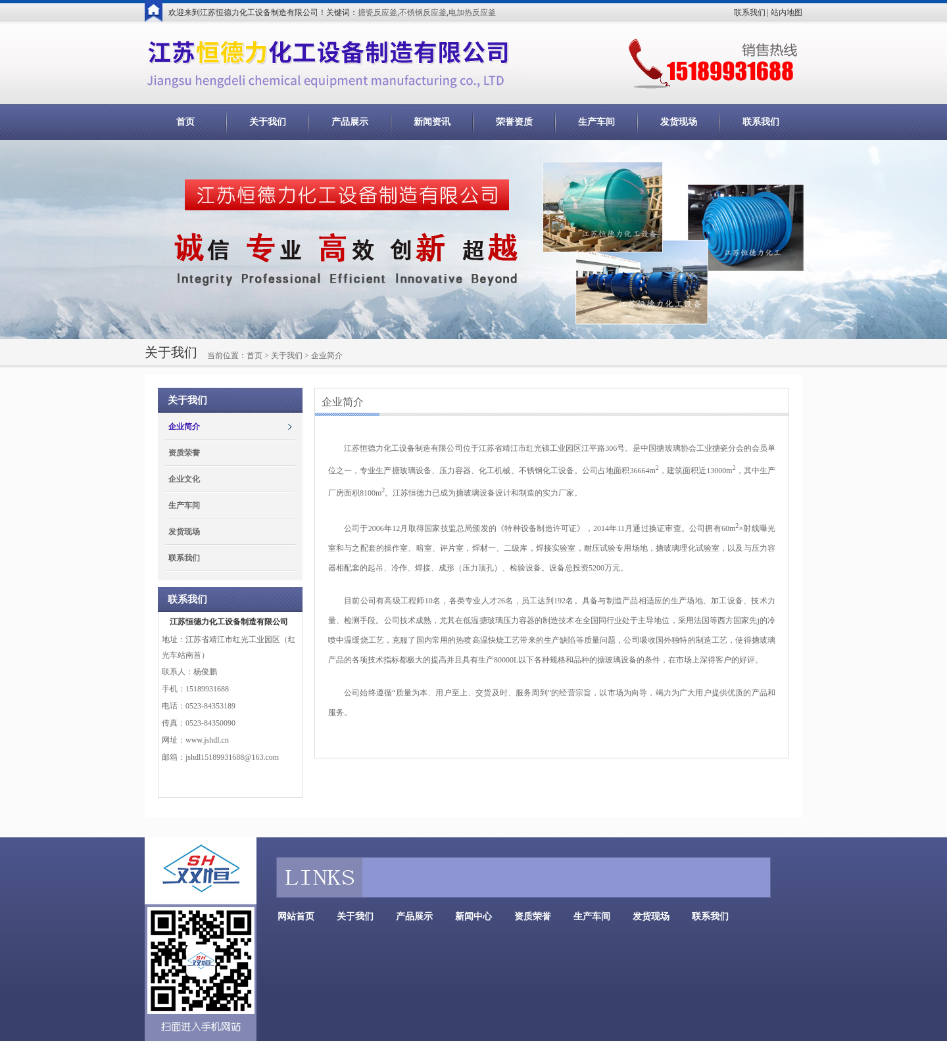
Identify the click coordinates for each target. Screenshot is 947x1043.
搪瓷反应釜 (377, 12)
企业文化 (184, 479)
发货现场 (678, 122)
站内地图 (786, 12)
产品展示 (349, 122)
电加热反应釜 (472, 12)
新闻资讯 (432, 122)
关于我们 (267, 122)
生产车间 (596, 122)
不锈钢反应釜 (423, 12)
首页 (185, 122)
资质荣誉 (184, 452)
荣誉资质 (514, 122)
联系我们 (749, 12)
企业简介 (184, 426)
